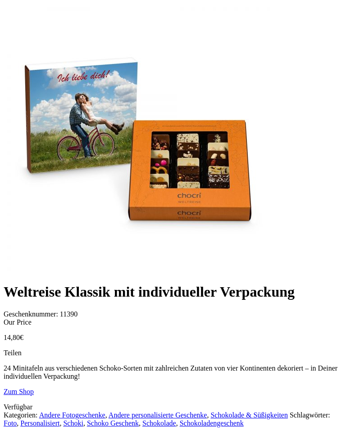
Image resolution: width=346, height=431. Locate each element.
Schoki (73, 423)
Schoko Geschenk (113, 423)
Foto (10, 423)
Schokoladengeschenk (212, 423)
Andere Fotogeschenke (72, 415)
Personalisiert (39, 423)
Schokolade (159, 423)
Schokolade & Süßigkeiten (249, 415)
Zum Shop (19, 391)
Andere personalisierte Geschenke (158, 415)
